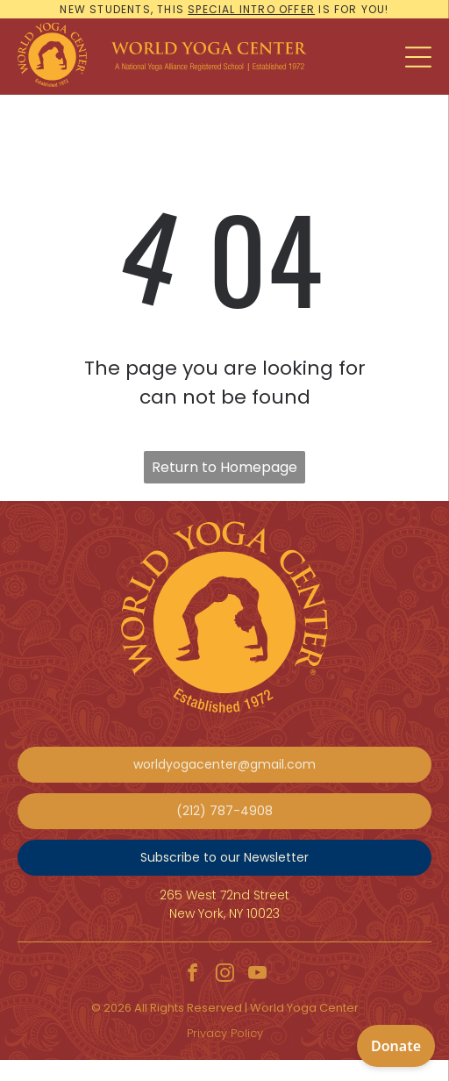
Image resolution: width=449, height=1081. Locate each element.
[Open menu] (418, 57)
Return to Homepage (224, 467)
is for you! (353, 9)
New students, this (122, 9)
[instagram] (224, 975)
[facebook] (192, 975)
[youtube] (257, 975)
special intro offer (251, 9)
